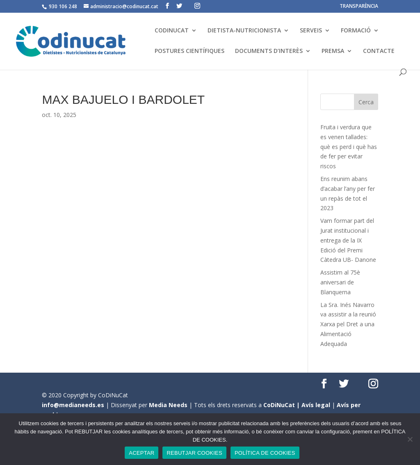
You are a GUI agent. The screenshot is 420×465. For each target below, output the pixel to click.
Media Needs (168, 405)
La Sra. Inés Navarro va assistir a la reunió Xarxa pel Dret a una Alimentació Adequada (348, 324)
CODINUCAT (172, 30)
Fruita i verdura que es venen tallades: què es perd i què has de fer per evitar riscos (348, 146)
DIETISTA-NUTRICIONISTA (244, 30)
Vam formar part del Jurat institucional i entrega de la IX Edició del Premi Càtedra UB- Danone (348, 240)
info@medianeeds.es (73, 405)
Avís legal (315, 405)
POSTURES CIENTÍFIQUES (189, 51)
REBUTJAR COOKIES (194, 453)
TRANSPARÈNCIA (359, 6)
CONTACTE (379, 51)
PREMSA (333, 51)
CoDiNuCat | (282, 405)
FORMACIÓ (356, 30)
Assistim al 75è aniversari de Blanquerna (340, 282)
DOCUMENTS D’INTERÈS (269, 51)
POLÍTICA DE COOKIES (265, 453)
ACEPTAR (141, 453)
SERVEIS (311, 30)
